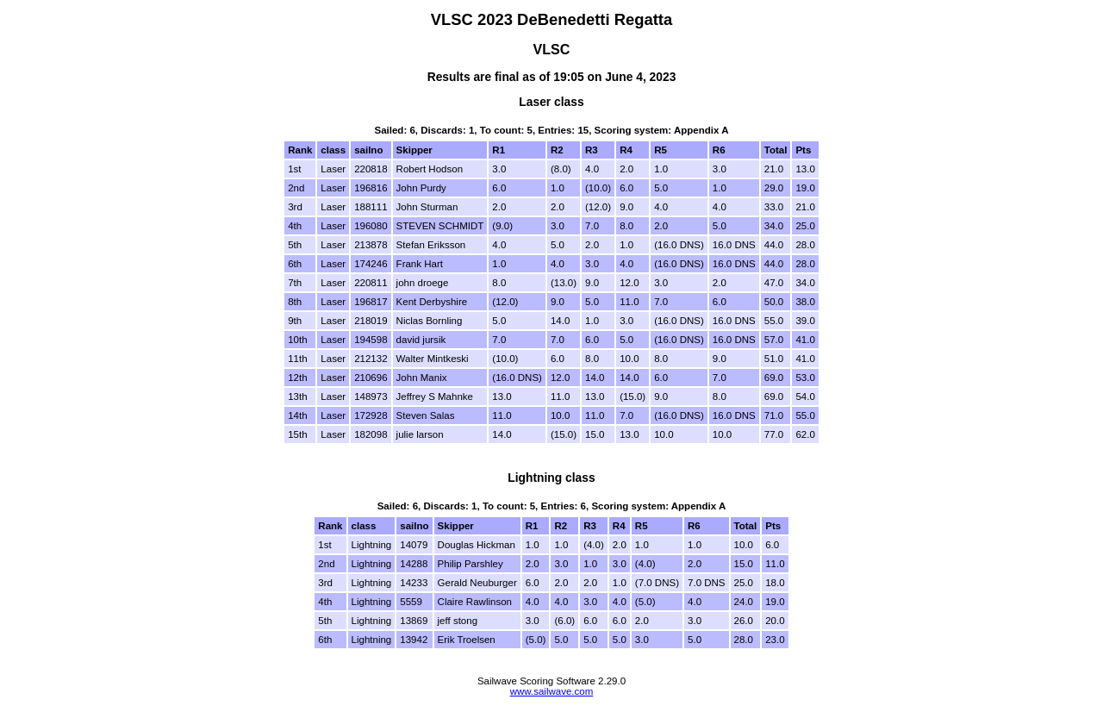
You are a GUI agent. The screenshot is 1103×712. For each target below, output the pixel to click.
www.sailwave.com (552, 691)
